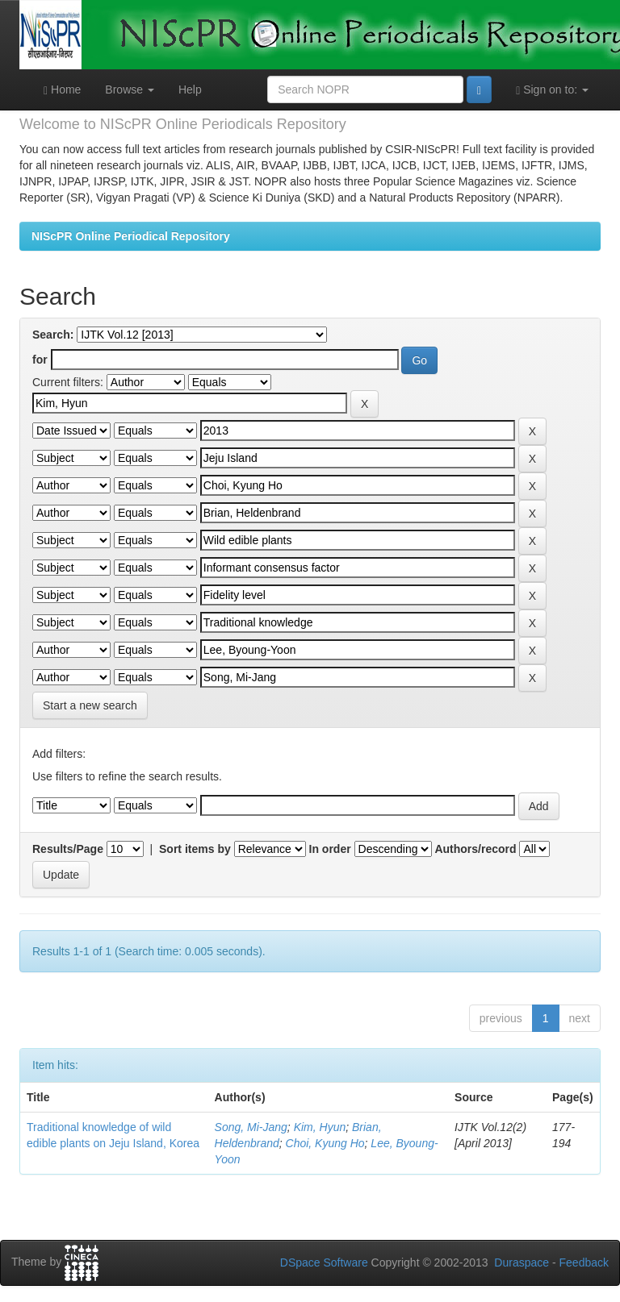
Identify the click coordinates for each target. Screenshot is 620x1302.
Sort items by (195, 848)
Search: (52, 334)
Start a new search (90, 705)
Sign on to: (552, 90)
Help (190, 89)
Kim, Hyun (320, 1127)
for (40, 359)
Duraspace (521, 1262)
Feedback (584, 1262)
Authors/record (475, 848)
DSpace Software (324, 1262)
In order (330, 848)
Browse (129, 89)
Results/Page (67, 848)
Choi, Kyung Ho (325, 1143)
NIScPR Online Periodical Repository (130, 236)
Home (62, 90)
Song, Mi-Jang (251, 1127)
